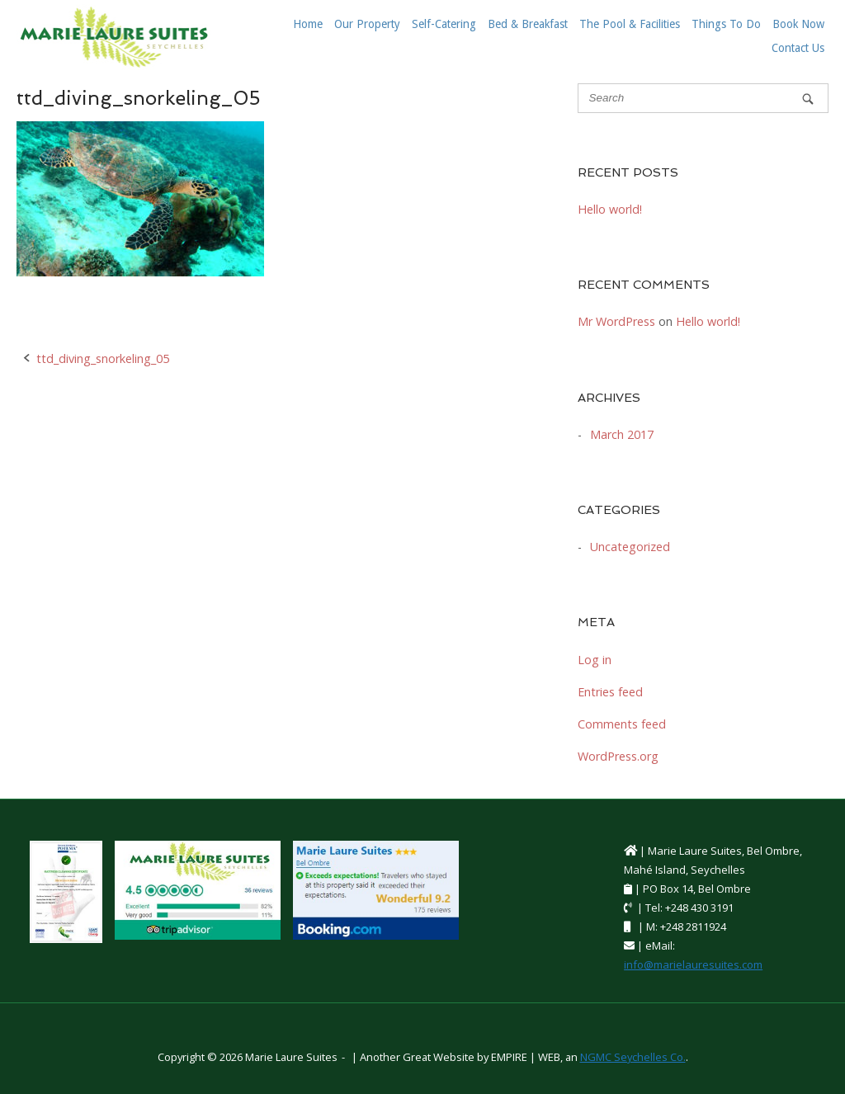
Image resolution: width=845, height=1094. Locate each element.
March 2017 (622, 434)
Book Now (798, 24)
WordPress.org (618, 756)
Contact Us (798, 47)
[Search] (807, 98)
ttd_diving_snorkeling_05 (102, 358)
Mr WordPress (616, 321)
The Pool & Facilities (629, 24)
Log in (594, 659)
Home (308, 24)
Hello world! (610, 209)
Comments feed (622, 724)
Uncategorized (630, 546)
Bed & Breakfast (528, 24)
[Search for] (703, 98)
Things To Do (726, 24)
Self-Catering (444, 24)
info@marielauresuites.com (693, 964)
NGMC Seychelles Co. (633, 1056)
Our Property (367, 24)
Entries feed (610, 692)
